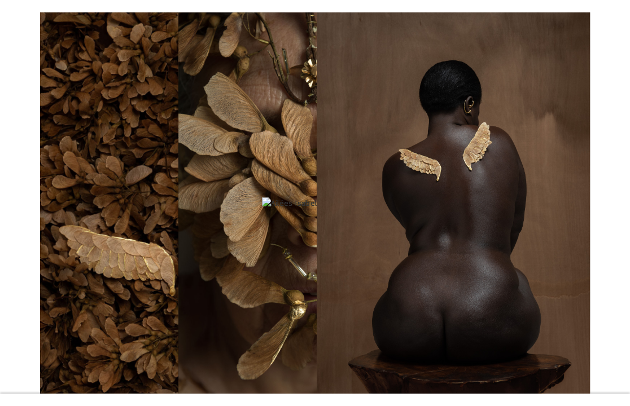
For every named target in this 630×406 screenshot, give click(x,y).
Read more (315, 400)
